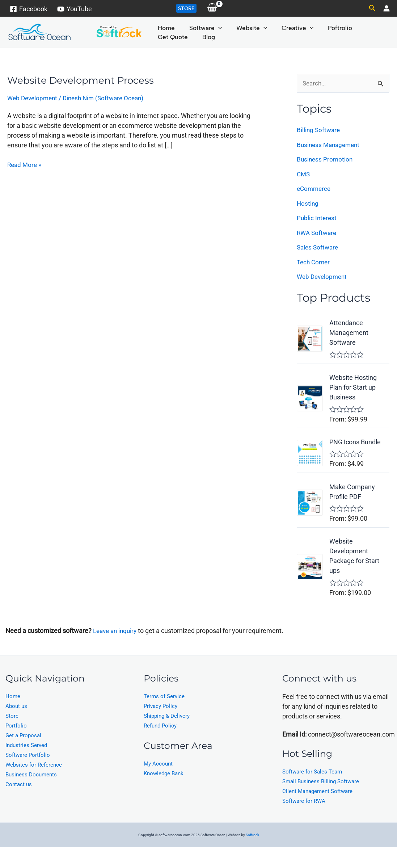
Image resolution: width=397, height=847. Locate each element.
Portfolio (16, 725)
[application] (211, 28)
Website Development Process (81, 80)
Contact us (18, 784)
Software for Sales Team (312, 771)
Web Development (33, 98)
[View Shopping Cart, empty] (212, 8)
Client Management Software (317, 791)
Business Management (330, 145)
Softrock (252, 835)
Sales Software (319, 247)
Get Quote (357, 28)
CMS (304, 174)
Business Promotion (325, 159)
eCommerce (315, 189)
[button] (186, 8)
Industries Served (26, 745)
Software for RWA (303, 801)
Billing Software (319, 130)
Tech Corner (314, 262)
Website (240, 28)
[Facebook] (28, 9)
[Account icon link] (386, 8)
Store (11, 716)
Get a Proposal (23, 735)
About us (16, 706)
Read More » (25, 163)
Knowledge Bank (163, 773)
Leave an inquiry (117, 630)
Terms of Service (164, 696)
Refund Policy (160, 725)
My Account (158, 763)
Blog (161, 37)
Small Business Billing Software (320, 781)
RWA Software (318, 233)
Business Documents (31, 774)
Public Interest (317, 218)
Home (163, 28)
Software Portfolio (27, 755)
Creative (281, 28)
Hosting (308, 203)
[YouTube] (74, 9)
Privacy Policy (160, 706)
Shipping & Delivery (167, 716)
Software (198, 28)
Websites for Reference (33, 765)
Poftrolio (319, 28)
